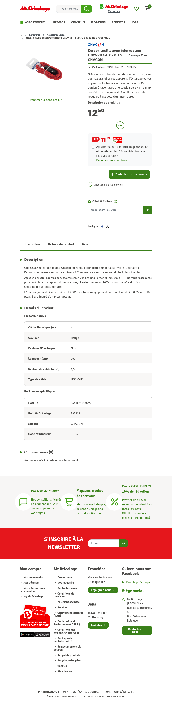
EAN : (117, 67)
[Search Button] (86, 9)
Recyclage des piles (69, 660)
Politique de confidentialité (63, 640)
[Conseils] (23, 501)
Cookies (62, 666)
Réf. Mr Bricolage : (97, 67)
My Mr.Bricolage (33, 596)
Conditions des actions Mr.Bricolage (66, 631)
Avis (85, 244)
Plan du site (64, 671)
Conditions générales (119, 692)
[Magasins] (69, 501)
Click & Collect (102, 201)
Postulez (96, 625)
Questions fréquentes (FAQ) (68, 614)
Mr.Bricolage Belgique (136, 582)
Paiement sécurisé (68, 602)
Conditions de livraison (64, 595)
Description (31, 244)
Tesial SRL (119, 696)
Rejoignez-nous (101, 590)
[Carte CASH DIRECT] (114, 501)
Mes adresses (31, 582)
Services (62, 607)
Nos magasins (65, 582)
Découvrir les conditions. (112, 160)
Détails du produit (61, 244)
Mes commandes (33, 577)
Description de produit (104, 102)
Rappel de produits (68, 655)
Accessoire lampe (56, 34)
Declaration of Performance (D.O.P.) (67, 623)
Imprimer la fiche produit (46, 100)
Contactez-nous (67, 588)
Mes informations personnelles (32, 589)
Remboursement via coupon (67, 648)
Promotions (64, 577)
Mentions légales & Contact (82, 692)
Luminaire (34, 34)
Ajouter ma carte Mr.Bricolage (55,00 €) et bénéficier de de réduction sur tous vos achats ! (122, 151)
